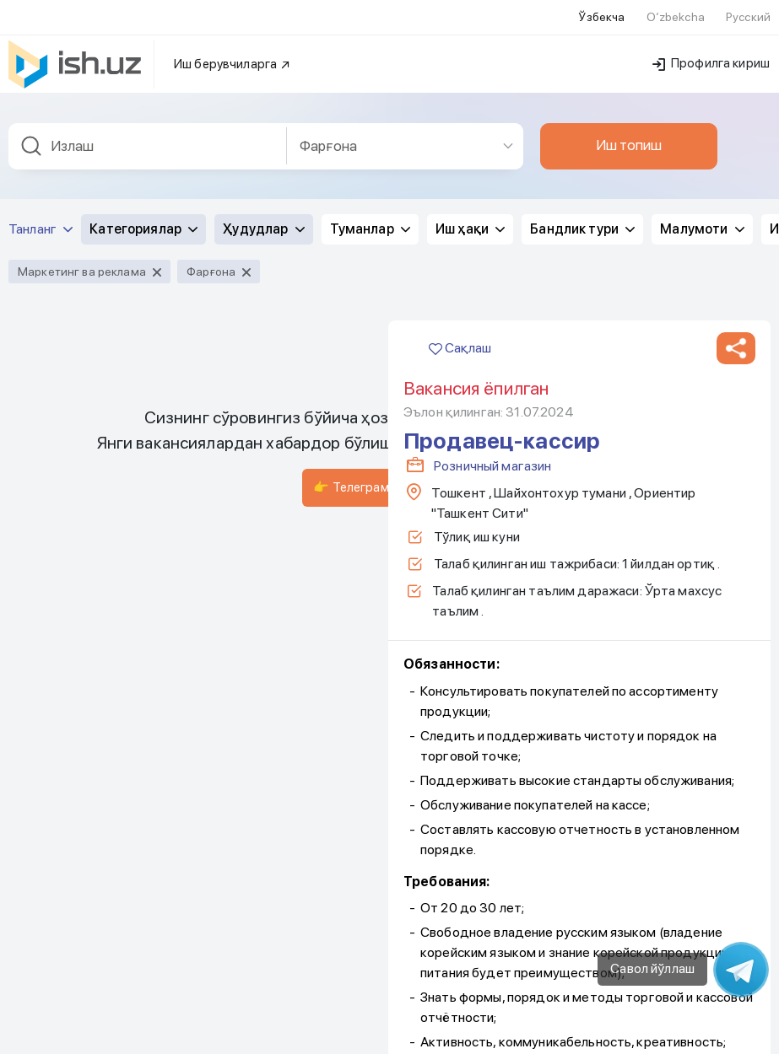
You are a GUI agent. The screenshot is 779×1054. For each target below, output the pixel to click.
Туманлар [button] (370, 219)
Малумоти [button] (702, 219)
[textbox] (147, 136)
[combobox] (147, 136)
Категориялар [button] (143, 219)
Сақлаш (460, 338)
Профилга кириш (711, 53)
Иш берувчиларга (232, 54)
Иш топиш (629, 134)
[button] (736, 338)
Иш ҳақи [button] (470, 219)
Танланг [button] (40, 219)
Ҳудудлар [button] (263, 219)
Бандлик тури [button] (582, 219)
